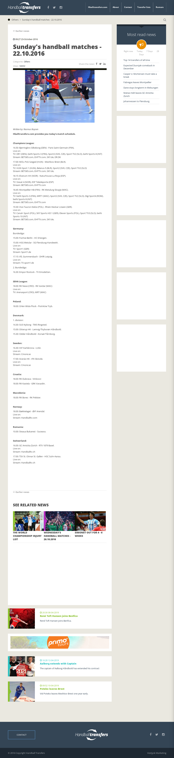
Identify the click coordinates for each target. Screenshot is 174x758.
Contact (128, 7)
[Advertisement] (59, 568)
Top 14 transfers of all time (136, 60)
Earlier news (21, 30)
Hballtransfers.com (97, 7)
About (116, 7)
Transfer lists (143, 7)
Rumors (160, 7)
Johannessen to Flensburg (136, 101)
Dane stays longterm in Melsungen (140, 87)
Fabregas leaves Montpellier (137, 82)
